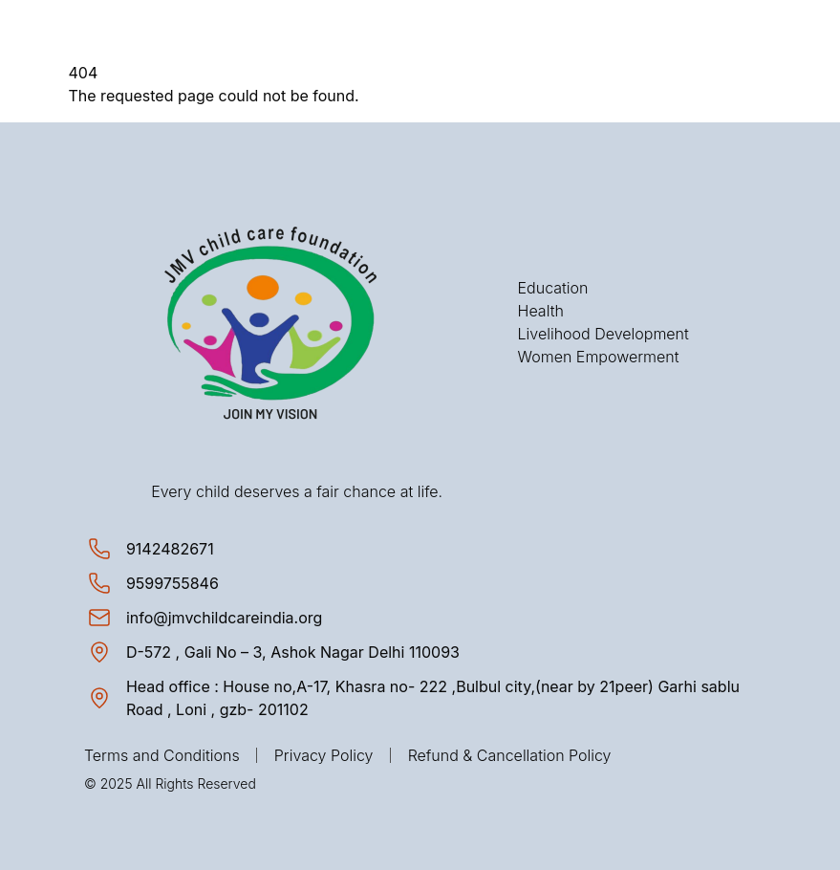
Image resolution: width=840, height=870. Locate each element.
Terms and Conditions (162, 755)
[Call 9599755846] (172, 583)
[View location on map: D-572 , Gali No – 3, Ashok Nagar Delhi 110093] (293, 652)
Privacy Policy (324, 755)
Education (553, 287)
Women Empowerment (598, 356)
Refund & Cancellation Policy (510, 755)
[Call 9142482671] (170, 548)
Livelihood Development (603, 333)
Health (541, 310)
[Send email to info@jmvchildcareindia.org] (224, 617)
